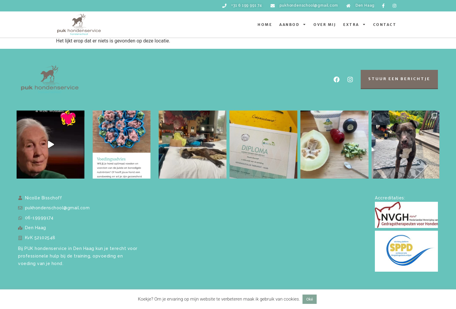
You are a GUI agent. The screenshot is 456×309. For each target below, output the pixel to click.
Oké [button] (309, 299)
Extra (354, 24)
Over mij (324, 24)
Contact (385, 24)
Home (265, 24)
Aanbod (292, 24)
